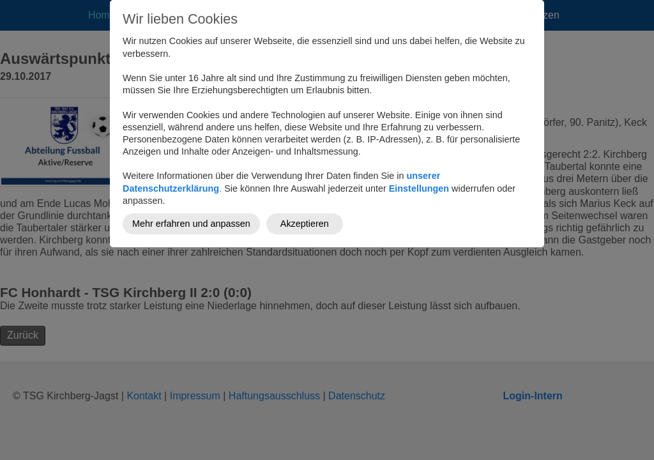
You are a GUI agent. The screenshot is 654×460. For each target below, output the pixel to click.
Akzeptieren (304, 223)
